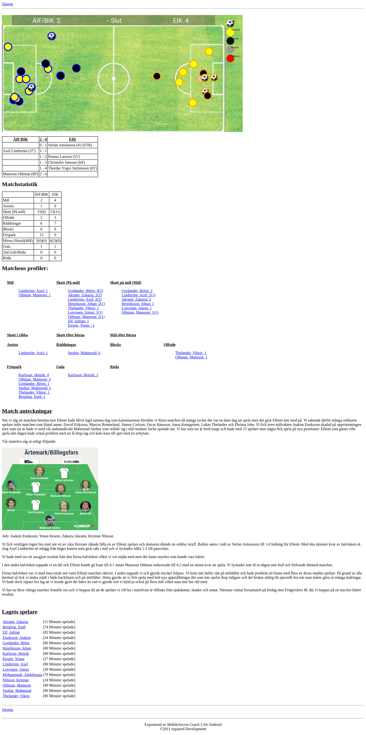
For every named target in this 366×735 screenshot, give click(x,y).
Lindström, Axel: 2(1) (138, 295)
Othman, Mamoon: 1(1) (86, 317)
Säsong (7, 4)
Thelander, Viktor (16, 696)
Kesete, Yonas (13, 659)
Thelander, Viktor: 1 (83, 308)
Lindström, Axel (15, 664)
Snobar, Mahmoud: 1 (35, 388)
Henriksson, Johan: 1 (138, 304)
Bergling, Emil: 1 (32, 397)
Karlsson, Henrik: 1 (83, 375)
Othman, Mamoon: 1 (35, 295)
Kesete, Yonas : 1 (81, 325)
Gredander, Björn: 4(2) (85, 291)
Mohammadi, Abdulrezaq (22, 675)
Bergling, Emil (14, 627)
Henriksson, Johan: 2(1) (86, 304)
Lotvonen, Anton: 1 (137, 308)
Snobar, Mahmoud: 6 (84, 353)
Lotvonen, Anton (16, 669)
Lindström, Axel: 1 (33, 291)
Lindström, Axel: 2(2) (85, 299)
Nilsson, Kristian (16, 680)
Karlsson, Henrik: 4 (34, 375)
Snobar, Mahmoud (17, 691)
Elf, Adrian (11, 632)
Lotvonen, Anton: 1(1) (85, 312)
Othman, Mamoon (17, 685)
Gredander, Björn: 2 (137, 291)
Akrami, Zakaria (15, 622)
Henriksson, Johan (17, 648)
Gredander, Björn (16, 643)
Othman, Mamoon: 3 (35, 379)
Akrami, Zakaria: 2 (136, 299)
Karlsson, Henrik (16, 653)
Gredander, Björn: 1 (34, 384)
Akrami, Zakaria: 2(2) (85, 295)
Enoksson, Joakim (17, 638)
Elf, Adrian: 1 (78, 321)
